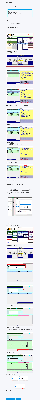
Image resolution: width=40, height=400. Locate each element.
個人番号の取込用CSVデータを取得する (14, 12)
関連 (9, 15)
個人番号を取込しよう (11, 14)
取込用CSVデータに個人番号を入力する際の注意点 (15, 13)
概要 (9, 11)
